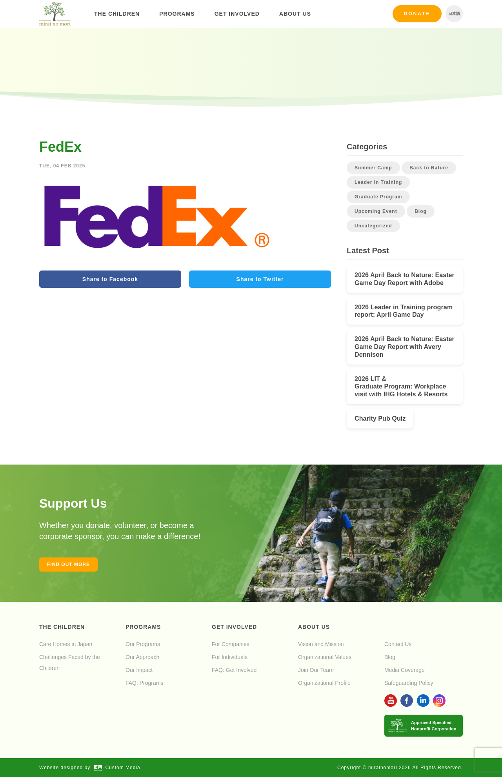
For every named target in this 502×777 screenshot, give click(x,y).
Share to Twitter (260, 279)
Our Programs (143, 644)
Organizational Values (324, 657)
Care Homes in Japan (65, 644)
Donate (417, 13)
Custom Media (117, 767)
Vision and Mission (321, 644)
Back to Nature (428, 168)
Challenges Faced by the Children (69, 662)
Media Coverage (404, 670)
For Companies (230, 644)
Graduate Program (378, 197)
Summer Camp (373, 168)
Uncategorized (373, 226)
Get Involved (237, 14)
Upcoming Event (376, 211)
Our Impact (139, 670)
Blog (421, 211)
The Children (117, 14)
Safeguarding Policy (408, 683)
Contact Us (397, 644)
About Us (295, 14)
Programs (177, 14)
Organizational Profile (324, 683)
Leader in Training (378, 182)
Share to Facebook (110, 279)
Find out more (68, 564)
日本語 (454, 13)
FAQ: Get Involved (234, 670)
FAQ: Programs (144, 683)
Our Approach (142, 657)
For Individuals (229, 657)
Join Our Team (316, 670)
